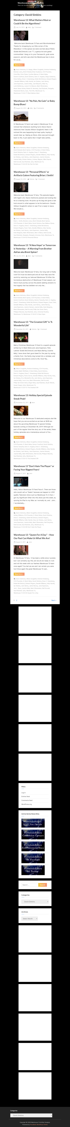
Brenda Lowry (18, 72)
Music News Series (20, 88)
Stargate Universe (34, 235)
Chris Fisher (24, 74)
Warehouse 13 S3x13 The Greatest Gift (26, 387)
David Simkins (29, 76)
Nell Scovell (17, 162)
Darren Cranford (19, 76)
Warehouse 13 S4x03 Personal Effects (26, 237)
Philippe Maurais (19, 312)
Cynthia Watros (33, 74)
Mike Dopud (47, 159)
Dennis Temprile (39, 300)
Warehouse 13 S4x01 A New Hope (34, 314)
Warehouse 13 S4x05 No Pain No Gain (26, 164)
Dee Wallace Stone (48, 223)
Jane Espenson (18, 83)
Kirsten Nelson (27, 159)
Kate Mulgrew (18, 232)
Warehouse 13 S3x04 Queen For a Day (26, 593)
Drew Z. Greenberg (28, 79)
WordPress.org (26, 804)
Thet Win (32, 91)
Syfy (26, 91)
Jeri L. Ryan (17, 588)
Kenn (29, 256)
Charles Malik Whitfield (21, 371)
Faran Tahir (27, 228)
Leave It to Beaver (30, 86)
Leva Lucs (25, 380)
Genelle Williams (19, 81)
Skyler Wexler (50, 383)
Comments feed (26, 800)
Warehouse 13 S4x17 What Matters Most (26, 93)
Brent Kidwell (27, 72)
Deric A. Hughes (39, 76)
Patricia (31, 179)
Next (53, 600)
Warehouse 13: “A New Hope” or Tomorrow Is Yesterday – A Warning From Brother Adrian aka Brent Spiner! (35, 248)
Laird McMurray (19, 86)
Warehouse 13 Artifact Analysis (31, 3)
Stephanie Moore (19, 91)
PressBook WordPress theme (39, 1124)
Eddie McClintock (40, 79)
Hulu (53, 375)
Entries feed (25, 796)
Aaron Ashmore (21, 69)
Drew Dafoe (17, 79)
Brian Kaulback (37, 72)
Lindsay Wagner (37, 159)
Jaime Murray (45, 304)
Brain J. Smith (18, 221)
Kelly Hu (44, 83)
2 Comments (40, 108)
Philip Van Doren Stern (40, 309)
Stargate (51, 88)
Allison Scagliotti (38, 69)
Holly (29, 27)
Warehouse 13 (39, 91)
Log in (23, 793)
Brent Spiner (27, 150)
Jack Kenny (45, 81)
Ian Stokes (37, 81)
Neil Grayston (48, 522)
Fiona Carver (28, 375)
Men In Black (39, 232)
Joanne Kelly (28, 83)
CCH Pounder (47, 72)
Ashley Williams (18, 515)
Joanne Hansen (44, 157)
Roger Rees (32, 383)
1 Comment (37, 27)
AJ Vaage (29, 69)
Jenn (30, 473)
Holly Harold (29, 81)
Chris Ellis (17, 74)
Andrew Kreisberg (50, 69)
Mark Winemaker (42, 86)
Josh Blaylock (37, 83)
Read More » (20, 65)
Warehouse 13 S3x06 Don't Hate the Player (27, 527)
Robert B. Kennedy (32, 88)
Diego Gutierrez (50, 76)
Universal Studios (43, 312)
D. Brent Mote (43, 74)
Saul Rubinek (43, 88)
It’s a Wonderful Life (27, 378)
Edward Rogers (51, 79)
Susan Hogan (18, 385)
